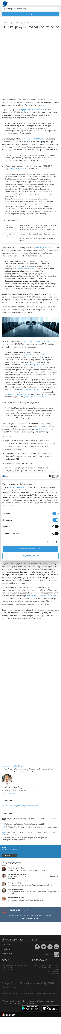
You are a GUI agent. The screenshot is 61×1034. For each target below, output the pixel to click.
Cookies (4, 1003)
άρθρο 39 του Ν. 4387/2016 (28, 269)
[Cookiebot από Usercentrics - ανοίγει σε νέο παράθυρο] (49, 476)
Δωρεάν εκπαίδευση (36, 1001)
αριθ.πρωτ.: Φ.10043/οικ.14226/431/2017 (37, 341)
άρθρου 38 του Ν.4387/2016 (30, 389)
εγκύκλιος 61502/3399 (44, 247)
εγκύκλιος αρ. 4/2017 (19, 168)
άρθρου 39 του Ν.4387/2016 (33, 139)
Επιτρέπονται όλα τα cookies (30, 549)
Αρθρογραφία (21, 23)
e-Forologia (6, 949)
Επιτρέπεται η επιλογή (30, 556)
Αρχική (12, 23)
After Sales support (16, 1003)
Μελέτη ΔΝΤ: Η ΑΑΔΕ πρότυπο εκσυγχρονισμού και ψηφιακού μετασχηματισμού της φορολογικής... (25, 839)
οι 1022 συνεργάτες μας (19, 487)
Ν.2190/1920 (49, 99)
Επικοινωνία (30, 1003)
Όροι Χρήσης (50, 1001)
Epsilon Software (7, 945)
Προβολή (50, 542)
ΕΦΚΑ (19, 806)
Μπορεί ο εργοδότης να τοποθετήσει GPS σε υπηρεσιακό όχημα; (32, 885)
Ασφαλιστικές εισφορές (30, 806)
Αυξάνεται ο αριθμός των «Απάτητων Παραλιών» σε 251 (23, 824)
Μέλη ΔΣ (5, 806)
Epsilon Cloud (21, 1001)
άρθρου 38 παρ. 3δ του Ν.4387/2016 (35, 355)
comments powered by (12, 766)
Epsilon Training (7, 953)
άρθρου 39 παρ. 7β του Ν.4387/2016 (35, 365)
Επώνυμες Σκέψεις (33, 23)
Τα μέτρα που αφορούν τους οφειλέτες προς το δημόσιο (29, 870)
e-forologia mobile (8, 1001)
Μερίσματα (12, 806)
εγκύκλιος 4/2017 (43, 429)
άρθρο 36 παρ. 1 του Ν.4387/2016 (35, 397)
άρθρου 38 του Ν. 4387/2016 (32, 109)
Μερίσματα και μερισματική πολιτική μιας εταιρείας (27, 900)
